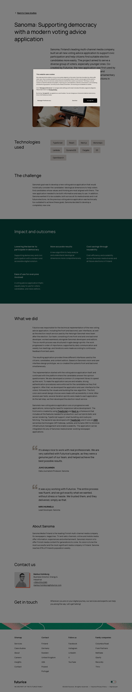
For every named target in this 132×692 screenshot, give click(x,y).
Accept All (90, 100)
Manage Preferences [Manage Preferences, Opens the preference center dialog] (44, 100)
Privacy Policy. (53, 89)
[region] (66, 87)
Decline (74, 100)
